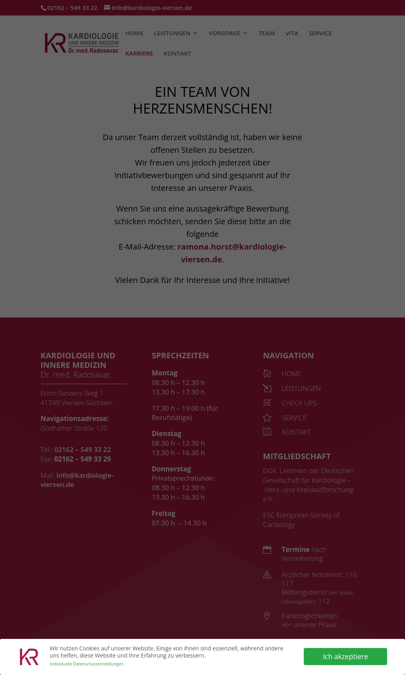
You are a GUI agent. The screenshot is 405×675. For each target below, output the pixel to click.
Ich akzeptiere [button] (345, 655)
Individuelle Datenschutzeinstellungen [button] (86, 663)
